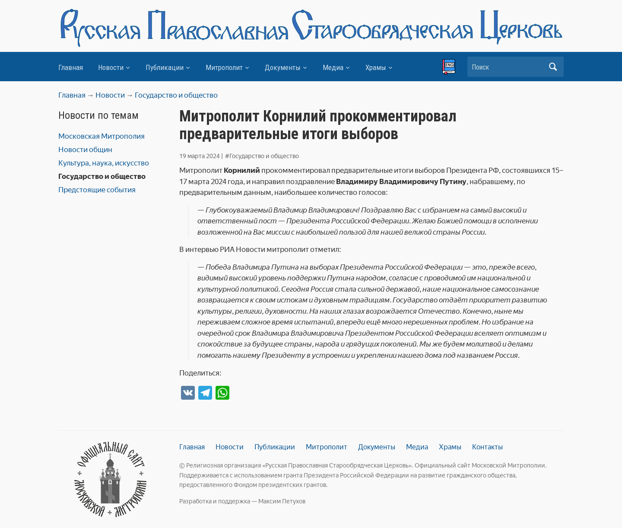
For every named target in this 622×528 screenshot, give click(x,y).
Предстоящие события (97, 189)
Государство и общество (102, 176)
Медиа (333, 67)
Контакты (487, 447)
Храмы (375, 67)
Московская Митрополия (101, 136)
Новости (111, 67)
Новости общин (85, 149)
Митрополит (224, 67)
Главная (70, 67)
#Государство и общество (262, 156)
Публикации (165, 67)
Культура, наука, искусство (103, 163)
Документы (283, 67)
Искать (552, 67)
